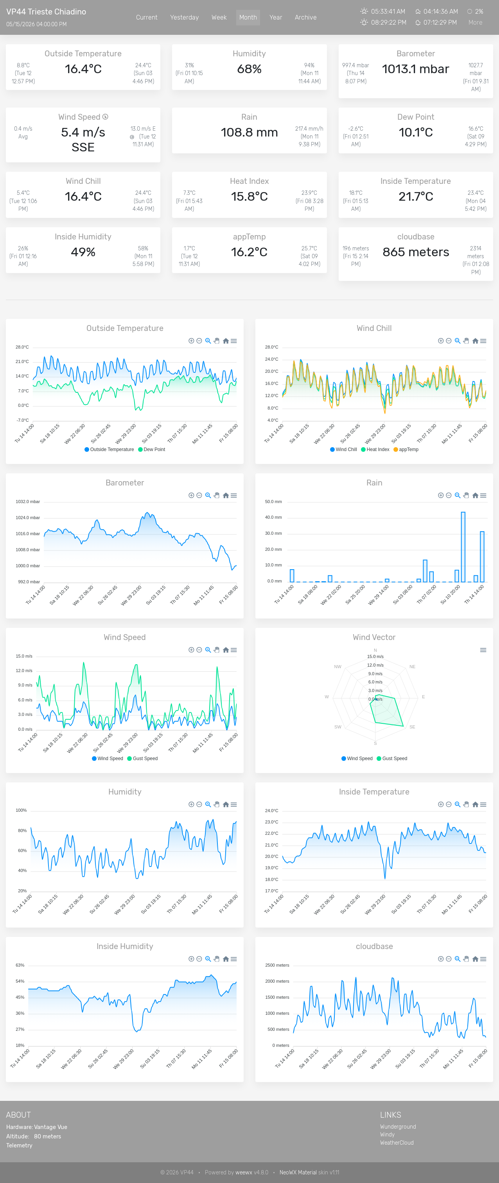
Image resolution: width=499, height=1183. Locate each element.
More (475, 22)
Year (275, 17)
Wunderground (398, 1127)
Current (147, 17)
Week (219, 17)
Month (248, 17)
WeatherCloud (397, 1143)
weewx (243, 1172)
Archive (306, 17)
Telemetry (19, 1145)
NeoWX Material (298, 1172)
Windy (387, 1134)
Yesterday (184, 17)
